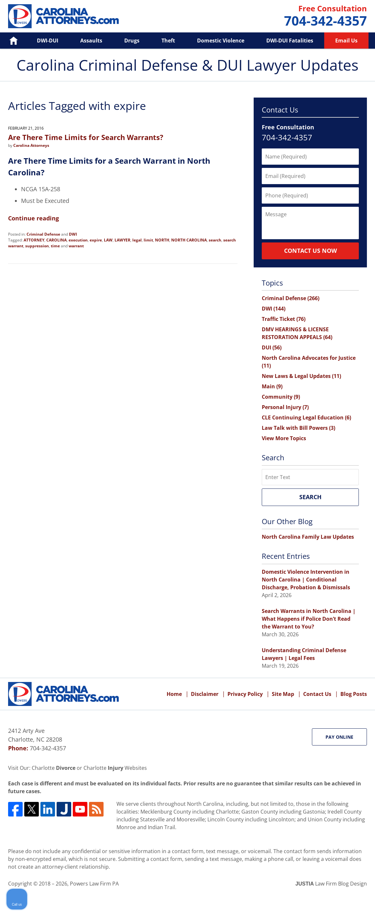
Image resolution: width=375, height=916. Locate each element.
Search (310, 497)
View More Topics (284, 438)
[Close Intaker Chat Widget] (353, 709)
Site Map (283, 694)
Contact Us (317, 694)
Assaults (91, 40)
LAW (108, 240)
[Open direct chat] (340, 709)
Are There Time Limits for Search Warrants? (85, 137)
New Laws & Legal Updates (301, 376)
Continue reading (33, 218)
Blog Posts (353, 694)
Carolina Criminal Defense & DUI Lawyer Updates (63, 16)
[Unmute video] (260, 709)
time (55, 246)
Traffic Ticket (283, 319)
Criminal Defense (43, 234)
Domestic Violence (220, 40)
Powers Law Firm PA (94, 883)
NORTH (162, 240)
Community (281, 396)
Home (9, 40)
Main (272, 386)
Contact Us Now (310, 250)
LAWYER (122, 240)
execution (78, 240)
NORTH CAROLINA (189, 240)
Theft (168, 40)
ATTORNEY (34, 240)
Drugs (131, 40)
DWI (73, 234)
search (215, 240)
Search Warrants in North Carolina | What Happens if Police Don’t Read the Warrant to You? (309, 618)
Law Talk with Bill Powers (298, 427)
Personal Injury (285, 407)
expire (96, 240)
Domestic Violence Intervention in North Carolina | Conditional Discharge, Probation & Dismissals (306, 579)
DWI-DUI (47, 40)
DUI (271, 347)
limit (148, 240)
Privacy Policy (245, 694)
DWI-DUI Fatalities (289, 40)
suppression (37, 246)
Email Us (346, 40)
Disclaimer (204, 694)
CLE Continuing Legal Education (306, 417)
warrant (76, 246)
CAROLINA (56, 240)
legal (137, 240)
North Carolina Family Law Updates (308, 536)
